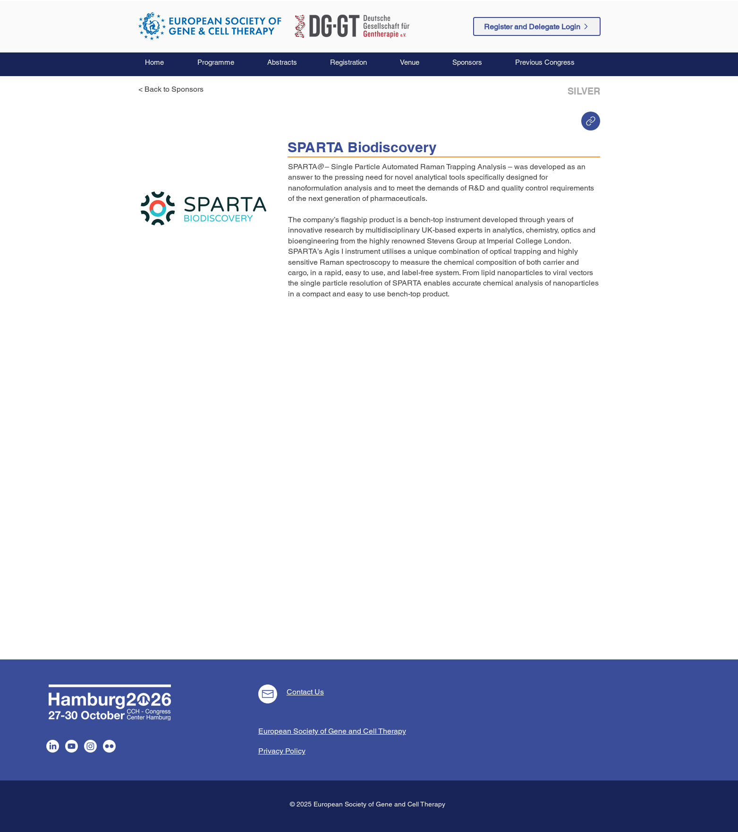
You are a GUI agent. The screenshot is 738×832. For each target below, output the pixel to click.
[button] (225, 62)
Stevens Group (452, 240)
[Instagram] (90, 746)
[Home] (590, 121)
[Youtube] (71, 746)
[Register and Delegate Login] (537, 26)
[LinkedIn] (52, 746)
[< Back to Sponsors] (173, 89)
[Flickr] (109, 746)
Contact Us (305, 691)
